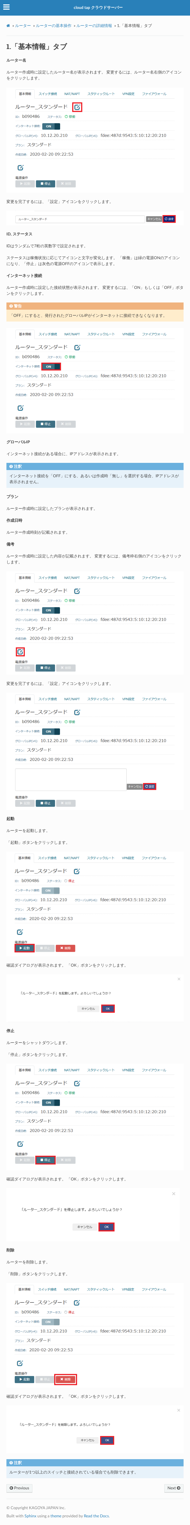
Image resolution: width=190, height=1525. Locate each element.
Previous (19, 1488)
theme (55, 1516)
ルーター (23, 26)
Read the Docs (96, 1516)
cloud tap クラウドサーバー (98, 8)
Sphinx (30, 1516)
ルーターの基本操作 (53, 26)
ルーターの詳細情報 (94, 26)
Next (173, 1488)
